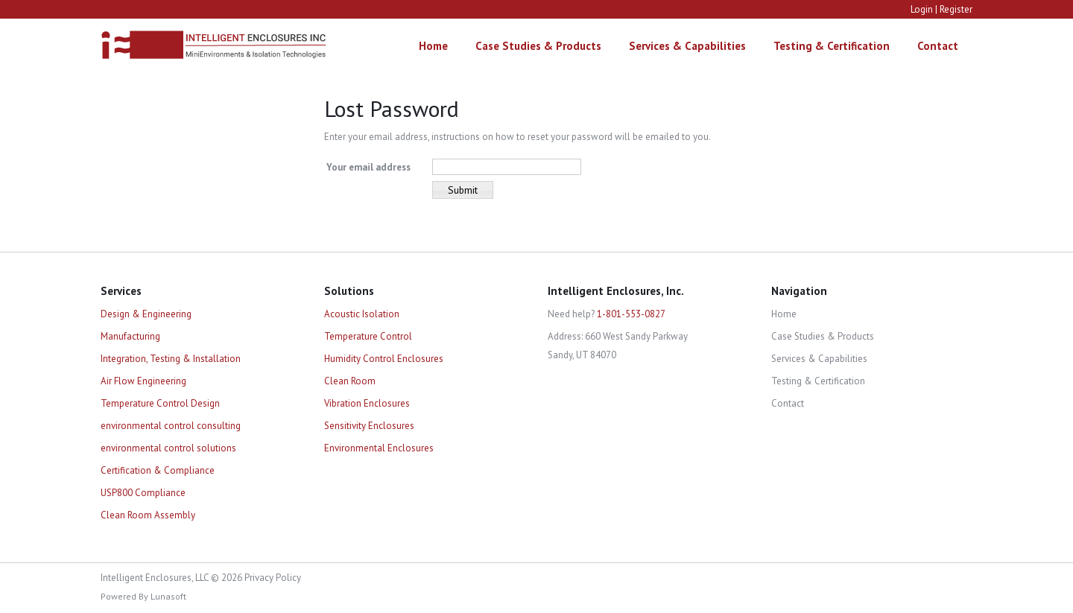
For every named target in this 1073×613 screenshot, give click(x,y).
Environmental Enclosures (379, 448)
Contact (937, 46)
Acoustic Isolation (361, 314)
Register (956, 9)
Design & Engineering (146, 314)
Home (433, 46)
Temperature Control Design (160, 403)
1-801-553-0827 (631, 314)
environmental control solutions (168, 448)
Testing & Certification (831, 46)
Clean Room (350, 381)
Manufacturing (130, 336)
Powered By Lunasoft (143, 596)
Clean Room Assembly (148, 515)
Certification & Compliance (158, 470)
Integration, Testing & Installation (171, 358)
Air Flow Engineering (143, 381)
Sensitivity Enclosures (369, 425)
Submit (463, 190)
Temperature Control (368, 336)
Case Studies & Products (538, 46)
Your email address (368, 167)
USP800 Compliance (143, 492)
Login (922, 9)
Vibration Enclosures (367, 403)
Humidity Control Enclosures (383, 358)
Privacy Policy (272, 577)
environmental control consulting (171, 425)
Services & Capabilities (687, 46)
